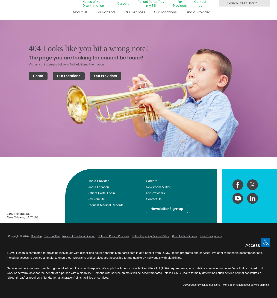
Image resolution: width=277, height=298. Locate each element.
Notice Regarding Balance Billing (151, 236)
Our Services (135, 12)
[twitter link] (252, 184)
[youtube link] (237, 198)
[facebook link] (237, 184)
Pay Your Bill (96, 199)
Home (38, 76)
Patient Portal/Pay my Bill (151, 4)
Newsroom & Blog (158, 187)
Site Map (36, 236)
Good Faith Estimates (184, 236)
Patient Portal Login (101, 193)
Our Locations (165, 12)
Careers (123, 4)
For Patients (106, 12)
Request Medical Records (105, 205)
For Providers (180, 4)
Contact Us (200, 4)
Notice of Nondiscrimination (78, 236)
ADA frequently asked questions (201, 284)
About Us (80, 12)
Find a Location (98, 187)
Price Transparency (211, 236)
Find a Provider (197, 12)
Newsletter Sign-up (167, 208)
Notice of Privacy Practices (113, 236)
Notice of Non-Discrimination (93, 4)
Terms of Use (52, 236)
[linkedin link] (252, 198)
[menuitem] (80, 14)
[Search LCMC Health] (222, 3)
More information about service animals (246, 284)
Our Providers (105, 76)
